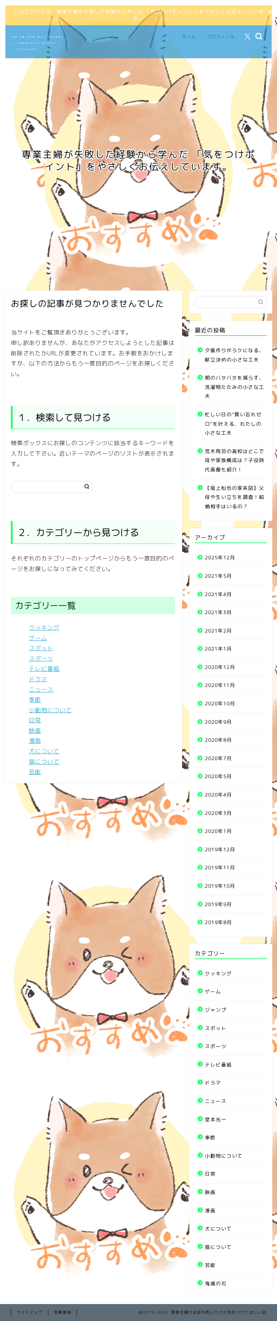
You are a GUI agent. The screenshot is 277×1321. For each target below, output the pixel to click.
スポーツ (41, 658)
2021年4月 (218, 594)
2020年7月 (218, 758)
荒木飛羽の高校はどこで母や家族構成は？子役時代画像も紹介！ (234, 460)
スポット (41, 648)
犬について (44, 751)
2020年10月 (220, 703)
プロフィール (221, 36)
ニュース (41, 689)
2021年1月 (218, 648)
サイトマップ (30, 1312)
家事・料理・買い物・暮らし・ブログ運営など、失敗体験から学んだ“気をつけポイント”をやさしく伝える (38, 43)
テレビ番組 (44, 669)
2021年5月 (218, 575)
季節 (35, 700)
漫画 (35, 741)
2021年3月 (218, 612)
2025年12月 (220, 557)
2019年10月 (220, 885)
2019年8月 (218, 922)
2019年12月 (220, 849)
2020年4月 (218, 794)
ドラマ (38, 679)
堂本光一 (216, 1119)
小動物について (50, 710)
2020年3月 (218, 813)
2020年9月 (218, 721)
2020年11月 (220, 685)
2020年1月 (218, 831)
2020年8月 (218, 739)
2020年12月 (220, 667)
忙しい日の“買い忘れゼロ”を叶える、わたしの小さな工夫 (233, 423)
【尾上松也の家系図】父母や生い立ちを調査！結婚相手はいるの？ (234, 497)
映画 (35, 731)
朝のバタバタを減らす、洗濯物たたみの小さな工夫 (234, 386)
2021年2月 (218, 630)
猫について (44, 762)
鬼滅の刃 (216, 1283)
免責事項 (62, 1312)
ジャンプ (216, 1009)
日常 (35, 720)
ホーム (189, 36)
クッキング (44, 627)
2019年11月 (220, 867)
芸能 (35, 772)
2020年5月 (218, 776)
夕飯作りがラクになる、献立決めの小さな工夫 (234, 355)
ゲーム (38, 638)
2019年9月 (218, 904)
